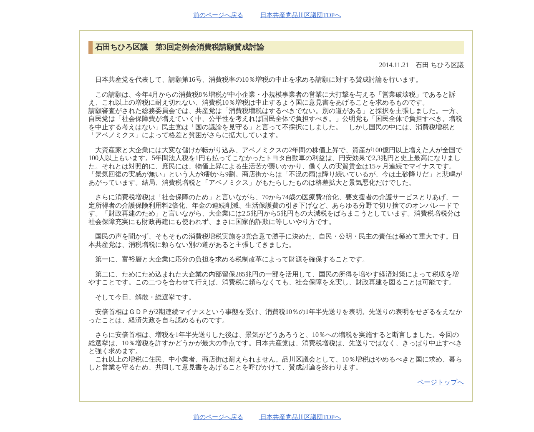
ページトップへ (440, 382)
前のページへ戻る (218, 15)
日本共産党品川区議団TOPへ (300, 15)
